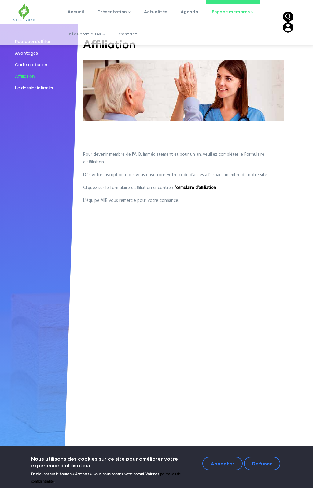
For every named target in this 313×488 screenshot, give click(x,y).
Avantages (26, 53)
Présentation (114, 12)
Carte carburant (32, 65)
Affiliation (25, 77)
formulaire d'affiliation (195, 187)
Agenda (189, 11)
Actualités (155, 11)
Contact (127, 33)
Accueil (76, 11)
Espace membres (232, 12)
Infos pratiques (86, 34)
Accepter (222, 465)
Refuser (262, 465)
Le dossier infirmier (34, 88)
